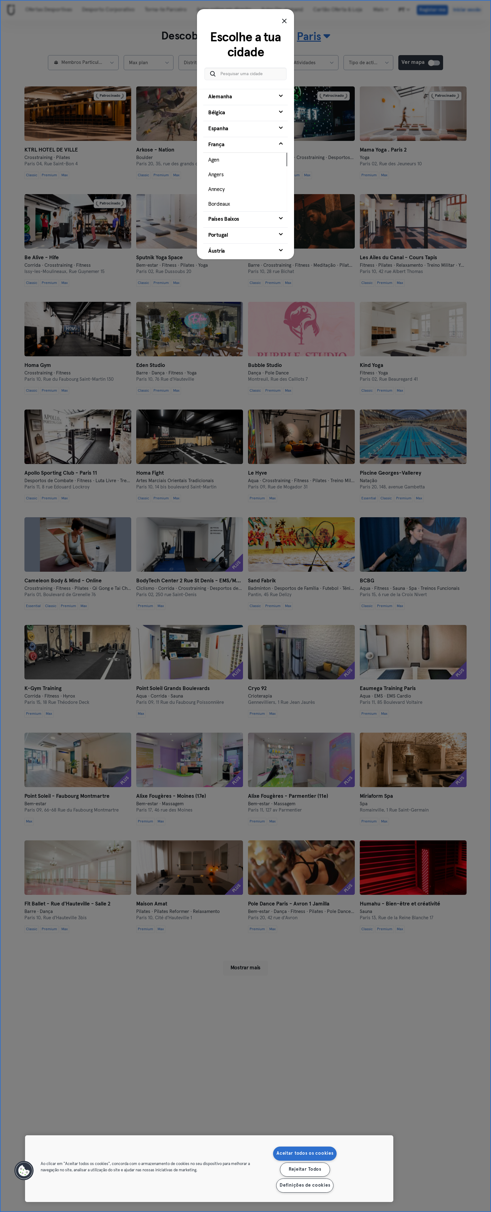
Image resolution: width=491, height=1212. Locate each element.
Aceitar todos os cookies (305, 1153)
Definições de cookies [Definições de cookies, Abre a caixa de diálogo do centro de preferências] (305, 1185)
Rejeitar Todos (305, 1169)
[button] (24, 1171)
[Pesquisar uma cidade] (245, 74)
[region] (209, 1168)
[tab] (245, 97)
